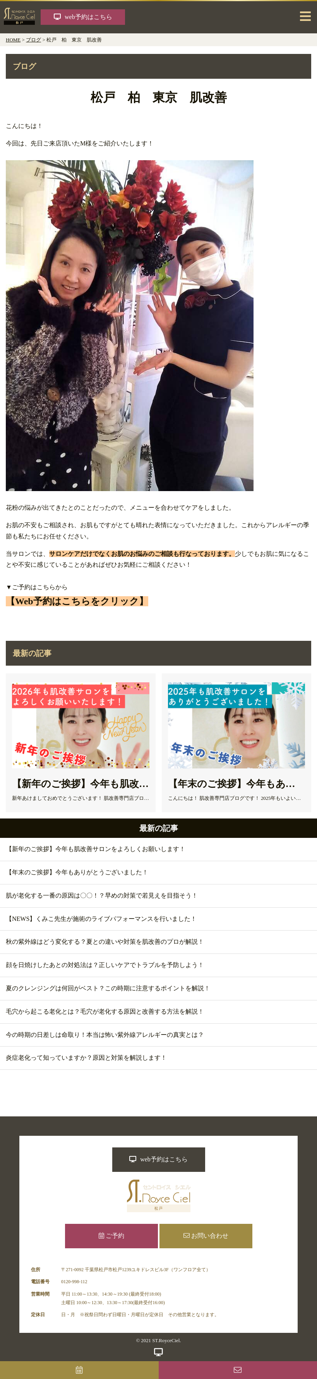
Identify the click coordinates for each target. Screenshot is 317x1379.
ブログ (33, 40)
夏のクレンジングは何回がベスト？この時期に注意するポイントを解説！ (108, 988)
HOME (13, 40)
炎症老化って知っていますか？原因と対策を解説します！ (86, 1057)
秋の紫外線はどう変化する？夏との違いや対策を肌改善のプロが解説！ (105, 941)
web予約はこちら (158, 1159)
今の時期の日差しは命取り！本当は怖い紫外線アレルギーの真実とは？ (105, 1034)
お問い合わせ (205, 1235)
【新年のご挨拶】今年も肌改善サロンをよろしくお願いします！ (95, 849)
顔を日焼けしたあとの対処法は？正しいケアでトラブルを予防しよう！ (105, 965)
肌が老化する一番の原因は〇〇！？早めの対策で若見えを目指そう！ (102, 895)
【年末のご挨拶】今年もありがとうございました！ (77, 872)
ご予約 (111, 1235)
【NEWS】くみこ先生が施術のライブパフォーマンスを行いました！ (101, 918)
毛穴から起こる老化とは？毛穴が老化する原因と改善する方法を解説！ (105, 1011)
